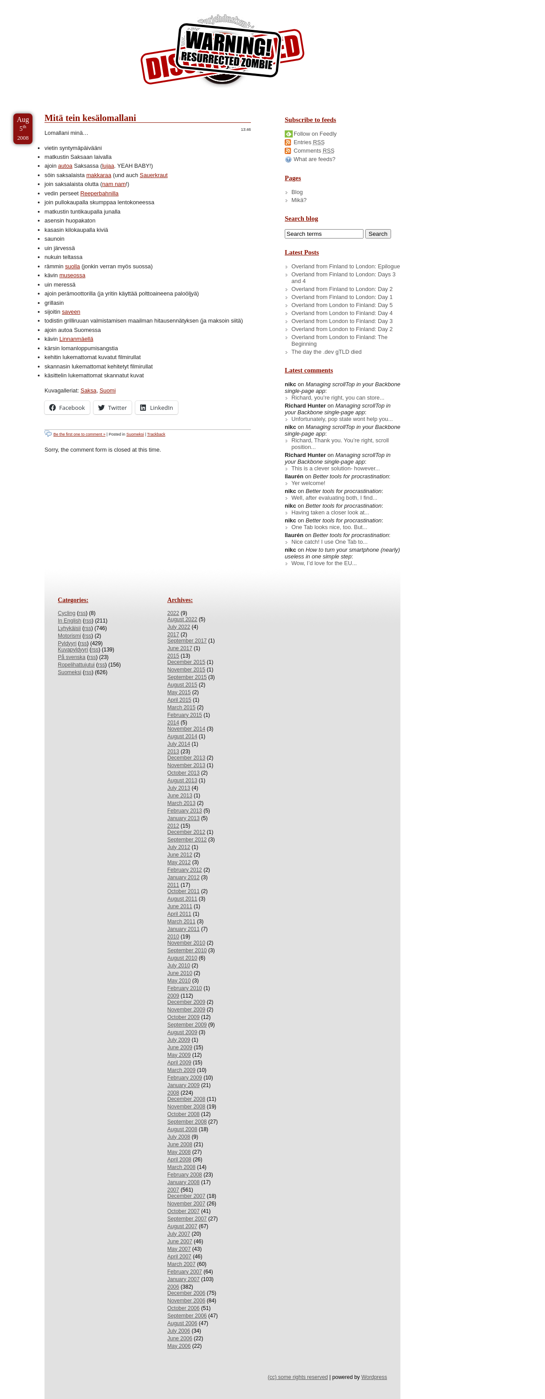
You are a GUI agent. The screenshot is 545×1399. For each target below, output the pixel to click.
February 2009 (184, 1078)
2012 (173, 826)
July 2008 (178, 1137)
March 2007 (181, 1264)
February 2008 (184, 1175)
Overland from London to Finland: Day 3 (342, 321)
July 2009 (178, 1040)
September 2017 (187, 641)
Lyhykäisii (69, 628)
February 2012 (184, 870)
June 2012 (179, 855)
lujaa (108, 165)
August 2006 (182, 1323)
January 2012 (183, 877)
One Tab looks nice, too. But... (329, 527)
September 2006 (187, 1316)
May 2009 (179, 1055)
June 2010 (179, 973)
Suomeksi (135, 434)
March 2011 (181, 921)
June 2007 (179, 1241)
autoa (65, 165)
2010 (173, 937)
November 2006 (186, 1301)
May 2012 (179, 862)
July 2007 (178, 1234)
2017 (173, 634)
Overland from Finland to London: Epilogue (345, 266)
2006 (173, 1287)
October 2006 (183, 1308)
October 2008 (183, 1114)
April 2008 (179, 1159)
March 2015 (181, 707)
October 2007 (183, 1211)
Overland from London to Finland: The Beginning (339, 340)
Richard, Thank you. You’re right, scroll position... (340, 443)
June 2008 (179, 1144)
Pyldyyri (67, 643)
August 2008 (182, 1129)
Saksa (89, 390)
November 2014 (186, 729)
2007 (173, 1190)
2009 (173, 996)
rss (82, 613)
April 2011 (179, 914)
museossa (72, 275)
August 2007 (182, 1226)
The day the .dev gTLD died (326, 351)
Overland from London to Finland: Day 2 (342, 329)
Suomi (108, 390)
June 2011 (179, 906)
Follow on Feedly (315, 133)
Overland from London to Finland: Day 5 (342, 305)
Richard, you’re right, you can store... (337, 397)
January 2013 (183, 818)
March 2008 (181, 1167)
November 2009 (186, 1010)
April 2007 (179, 1256)
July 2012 (178, 847)
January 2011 (183, 929)
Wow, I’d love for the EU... (324, 563)
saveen (71, 311)
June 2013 (179, 795)
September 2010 (187, 950)
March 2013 (181, 803)
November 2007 (186, 1204)
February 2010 (184, 988)
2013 (173, 751)
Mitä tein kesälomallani (90, 118)
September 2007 (187, 1219)
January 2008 (183, 1182)
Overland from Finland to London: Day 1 (342, 297)
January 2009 (183, 1085)
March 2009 (181, 1070)
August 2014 (182, 736)
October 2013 (183, 773)
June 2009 (179, 1047)
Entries (309, 142)
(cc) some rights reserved (298, 1377)
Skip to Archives (99, 4)
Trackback (156, 434)
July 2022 (178, 627)
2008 (173, 1093)
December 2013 (186, 758)
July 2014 (178, 744)
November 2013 (186, 765)
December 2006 (186, 1293)
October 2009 (183, 1017)
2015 (173, 656)
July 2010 (178, 965)
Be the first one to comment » (79, 434)
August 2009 (182, 1032)
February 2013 (184, 811)
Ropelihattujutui (76, 665)
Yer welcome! (308, 483)
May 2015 (179, 692)
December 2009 (186, 1002)
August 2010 (182, 958)
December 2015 (186, 662)
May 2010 (179, 981)
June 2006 (179, 1338)
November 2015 (186, 670)
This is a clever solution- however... (335, 468)
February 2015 (184, 715)
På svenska (71, 657)
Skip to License (164, 4)
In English (69, 621)
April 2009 (179, 1062)
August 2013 (182, 780)
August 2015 (182, 685)
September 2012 (187, 840)
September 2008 (187, 1122)
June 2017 (179, 648)
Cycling (66, 613)
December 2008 (186, 1099)
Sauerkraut (154, 175)
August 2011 (182, 899)
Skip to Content (35, 4)
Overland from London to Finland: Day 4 (342, 313)
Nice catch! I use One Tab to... (329, 541)
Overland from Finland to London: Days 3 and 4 (343, 277)
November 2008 (186, 1107)
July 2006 (178, 1331)
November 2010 (186, 943)
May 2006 (179, 1346)
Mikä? (299, 200)
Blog (297, 192)
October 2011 (183, 891)
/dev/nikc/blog (222, 52)
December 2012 (186, 832)
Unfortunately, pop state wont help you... (342, 419)
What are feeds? (314, 159)
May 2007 (179, 1249)
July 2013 (178, 788)
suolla (72, 266)
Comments (314, 150)
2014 (173, 723)
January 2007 (183, 1279)
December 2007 (186, 1196)
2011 (173, 885)
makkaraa (98, 175)
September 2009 (187, 1025)
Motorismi (69, 636)
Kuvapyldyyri (73, 650)
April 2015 (179, 700)
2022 (173, 613)
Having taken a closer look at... (330, 512)
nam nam (113, 184)
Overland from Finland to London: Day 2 (342, 289)
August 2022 (182, 619)
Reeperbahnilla (99, 193)
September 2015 (187, 677)
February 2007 (184, 1272)
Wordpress (374, 1377)
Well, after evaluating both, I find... (334, 497)
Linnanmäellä (76, 339)
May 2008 (179, 1152)
